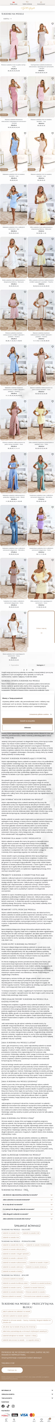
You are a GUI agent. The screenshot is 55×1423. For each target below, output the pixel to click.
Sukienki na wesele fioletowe (34, 1288)
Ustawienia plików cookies (39, 714)
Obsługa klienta (8, 1394)
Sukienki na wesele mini (11, 1237)
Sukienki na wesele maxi (11, 1233)
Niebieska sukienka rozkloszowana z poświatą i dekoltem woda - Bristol (14, 496)
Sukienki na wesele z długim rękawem (16, 1254)
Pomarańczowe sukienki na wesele (36, 1296)
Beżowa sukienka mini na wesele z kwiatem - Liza (41, 175)
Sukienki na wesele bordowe (41, 1283)
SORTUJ (8, 19)
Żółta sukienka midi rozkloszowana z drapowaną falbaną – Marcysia (41, 228)
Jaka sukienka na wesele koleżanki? (16, 1200)
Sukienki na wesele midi (31, 1233)
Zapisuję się (12, 1370)
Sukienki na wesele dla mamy (13, 1245)
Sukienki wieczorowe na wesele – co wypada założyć (21, 1340)
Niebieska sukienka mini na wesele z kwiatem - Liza (14, 175)
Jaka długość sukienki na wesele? (15, 1214)
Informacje (6, 1390)
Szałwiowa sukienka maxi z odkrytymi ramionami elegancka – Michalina (41, 496)
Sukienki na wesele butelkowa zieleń (15, 1283)
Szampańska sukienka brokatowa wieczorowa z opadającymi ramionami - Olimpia (41, 66)
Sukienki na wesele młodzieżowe (38, 1245)
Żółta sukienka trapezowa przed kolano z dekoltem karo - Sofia (41, 443)
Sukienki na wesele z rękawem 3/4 (15, 1258)
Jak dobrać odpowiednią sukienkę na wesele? (20, 1195)
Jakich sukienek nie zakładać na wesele (16, 1311)
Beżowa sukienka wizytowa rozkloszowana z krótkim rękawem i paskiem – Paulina (41, 335)
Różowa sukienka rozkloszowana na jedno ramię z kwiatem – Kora (14, 443)
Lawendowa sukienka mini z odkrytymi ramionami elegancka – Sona (41, 549)
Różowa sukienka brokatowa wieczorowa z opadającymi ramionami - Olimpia (14, 121)
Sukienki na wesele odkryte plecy (14, 1249)
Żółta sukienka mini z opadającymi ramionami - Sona (41, 602)
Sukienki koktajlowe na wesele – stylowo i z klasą (19, 1336)
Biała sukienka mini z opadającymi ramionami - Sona (14, 655)
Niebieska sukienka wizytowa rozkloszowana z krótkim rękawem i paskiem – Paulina (14, 389)
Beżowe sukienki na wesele (12, 1296)
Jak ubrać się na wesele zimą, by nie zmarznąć (19, 1327)
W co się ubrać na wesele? (13, 1205)
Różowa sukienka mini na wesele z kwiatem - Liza (41, 120)
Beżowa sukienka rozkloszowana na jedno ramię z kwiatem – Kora (41, 388)
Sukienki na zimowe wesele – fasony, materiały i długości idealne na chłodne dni (27, 1321)
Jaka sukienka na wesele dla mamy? (17, 1219)
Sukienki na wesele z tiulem (39, 1263)
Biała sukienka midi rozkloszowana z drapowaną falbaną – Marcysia (13, 281)
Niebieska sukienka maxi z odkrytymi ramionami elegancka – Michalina (14, 549)
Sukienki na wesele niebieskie (13, 1292)
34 (33, 670)
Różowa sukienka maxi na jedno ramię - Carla (13, 66)
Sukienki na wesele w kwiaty (12, 1271)
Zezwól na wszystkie (27, 721)
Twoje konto (7, 1398)
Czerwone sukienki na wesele (13, 1279)
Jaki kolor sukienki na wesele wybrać (15, 1316)
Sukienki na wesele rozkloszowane (14, 1263)
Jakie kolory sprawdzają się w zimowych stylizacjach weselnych (25, 1331)
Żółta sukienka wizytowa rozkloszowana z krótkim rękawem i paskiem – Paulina (41, 281)
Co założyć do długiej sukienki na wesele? (18, 1209)
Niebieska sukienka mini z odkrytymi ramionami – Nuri (14, 228)
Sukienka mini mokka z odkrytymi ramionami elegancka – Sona (14, 602)
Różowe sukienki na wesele (35, 1292)
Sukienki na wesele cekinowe (13, 1267)
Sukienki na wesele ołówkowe (36, 1267)
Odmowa (27, 727)
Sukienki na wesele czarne (12, 1288)
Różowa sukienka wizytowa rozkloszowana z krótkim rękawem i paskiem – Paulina (14, 335)
